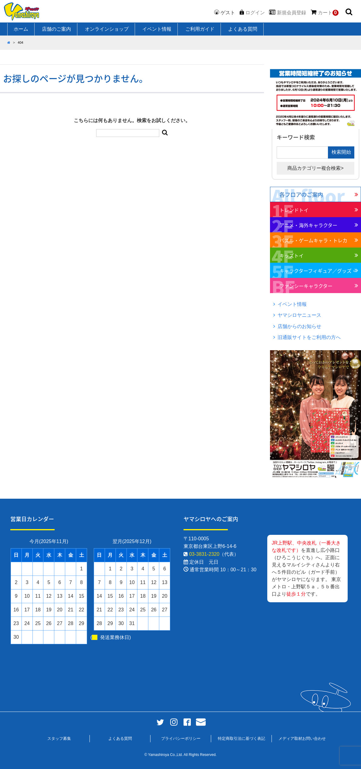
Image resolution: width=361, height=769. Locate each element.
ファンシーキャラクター (305, 285)
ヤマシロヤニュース (299, 315)
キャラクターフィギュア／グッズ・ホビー (317, 272)
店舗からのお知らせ (299, 326)
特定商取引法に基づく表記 (241, 738)
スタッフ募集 (59, 738)
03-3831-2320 (204, 554)
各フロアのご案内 (301, 194)
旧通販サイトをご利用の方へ (309, 337)
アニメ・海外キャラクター (308, 225)
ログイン (255, 12)
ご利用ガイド (199, 29)
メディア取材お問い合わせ (302, 738)
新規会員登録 (291, 12)
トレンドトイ (294, 210)
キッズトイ (291, 255)
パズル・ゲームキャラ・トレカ (313, 240)
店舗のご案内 (56, 29)
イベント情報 (156, 29)
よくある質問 (242, 29)
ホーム (21, 29)
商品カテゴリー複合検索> (315, 168)
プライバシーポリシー (181, 738)
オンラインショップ (107, 29)
